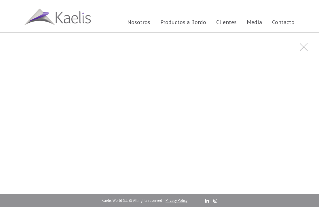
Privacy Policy (176, 200)
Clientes (226, 22)
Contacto (283, 22)
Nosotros (138, 22)
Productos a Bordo (183, 22)
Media (254, 22)
